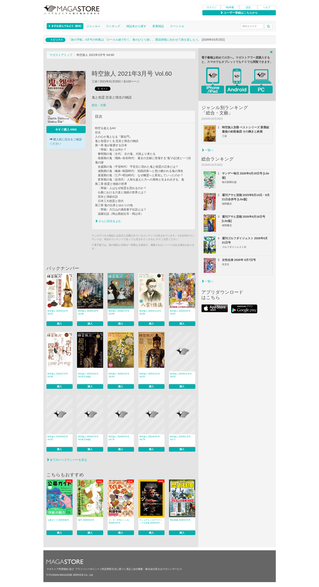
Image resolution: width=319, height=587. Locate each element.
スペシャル (177, 26)
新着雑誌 (158, 26)
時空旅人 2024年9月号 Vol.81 (57, 438)
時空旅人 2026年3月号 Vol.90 (88, 312)
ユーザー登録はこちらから (239, 12)
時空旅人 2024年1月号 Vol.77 (180, 438)
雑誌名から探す (136, 26)
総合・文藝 (99, 105)
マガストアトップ (61, 54)
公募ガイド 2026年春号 (58, 520)
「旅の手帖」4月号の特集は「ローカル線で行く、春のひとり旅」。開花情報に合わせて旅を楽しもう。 (134, 39)
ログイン (211, 7)
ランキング (113, 26)
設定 (248, 7)
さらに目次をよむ (108, 221)
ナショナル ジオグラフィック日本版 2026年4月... (150, 521)
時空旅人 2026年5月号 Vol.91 (57, 312)
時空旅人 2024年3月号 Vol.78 (149, 438)
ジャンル (93, 26)
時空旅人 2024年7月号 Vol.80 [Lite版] (88, 438)
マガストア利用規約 (57, 569)
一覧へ (207, 150)
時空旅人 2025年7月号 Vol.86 (57, 375)
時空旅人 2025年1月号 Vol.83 (149, 375)
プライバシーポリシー (87, 569)
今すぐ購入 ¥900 (66, 129)
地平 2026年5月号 (86, 520)
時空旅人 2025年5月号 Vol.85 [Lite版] (88, 375)
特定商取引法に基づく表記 (116, 569)
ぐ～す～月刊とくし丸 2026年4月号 (119, 521)
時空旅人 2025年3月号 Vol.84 (119, 375)
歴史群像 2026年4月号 (180, 520)
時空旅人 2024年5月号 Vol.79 (119, 438)
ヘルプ (266, 7)
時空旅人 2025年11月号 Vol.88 (150, 312)
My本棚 (230, 7)
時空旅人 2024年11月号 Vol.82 (181, 375)
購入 (59, 323)
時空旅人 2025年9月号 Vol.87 (180, 312)
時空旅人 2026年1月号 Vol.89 (119, 312)
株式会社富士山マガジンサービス (163, 569)
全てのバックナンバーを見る (66, 459)
